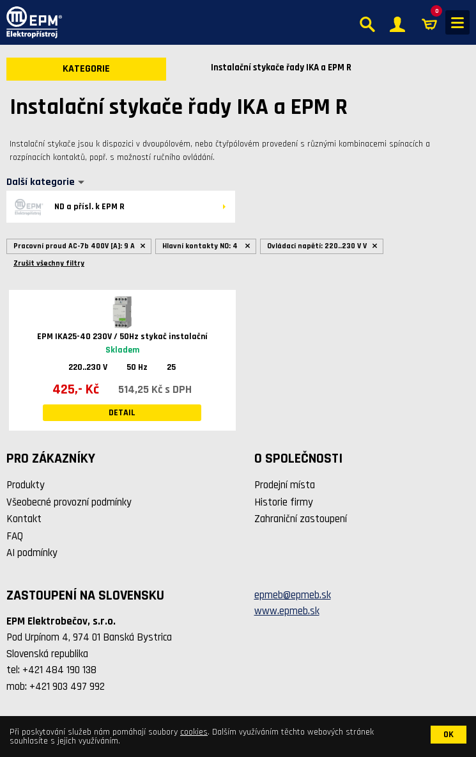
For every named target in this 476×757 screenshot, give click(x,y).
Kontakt (24, 519)
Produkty (25, 485)
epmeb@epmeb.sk (292, 595)
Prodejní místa (284, 485)
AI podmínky (32, 553)
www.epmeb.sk (286, 611)
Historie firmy (283, 502)
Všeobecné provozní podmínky (69, 502)
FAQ (14, 536)
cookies (194, 732)
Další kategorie (40, 182)
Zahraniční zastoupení (300, 519)
